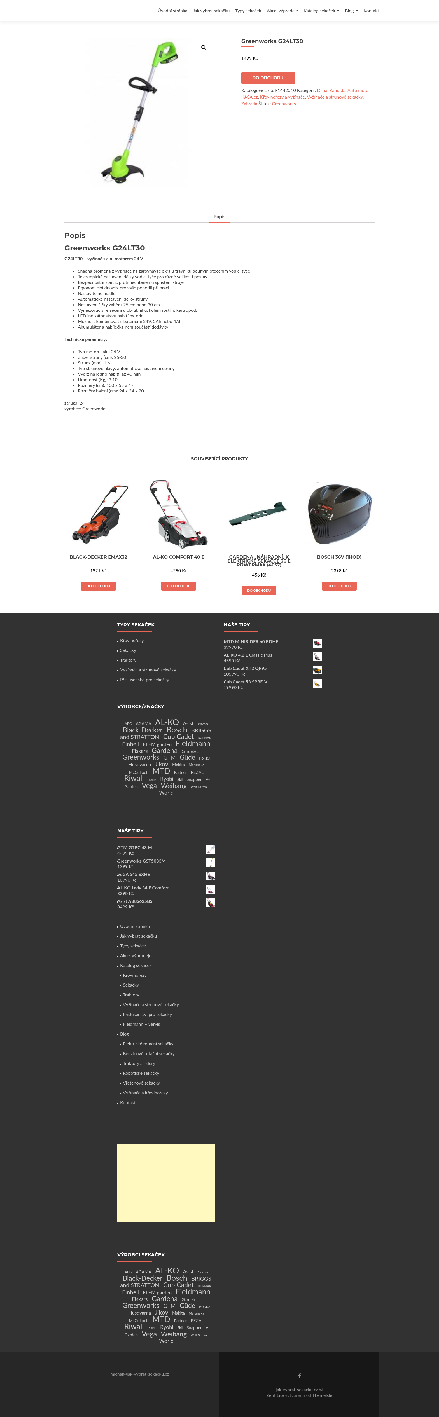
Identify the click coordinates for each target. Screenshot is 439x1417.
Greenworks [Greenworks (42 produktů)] (140, 757)
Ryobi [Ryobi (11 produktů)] (166, 779)
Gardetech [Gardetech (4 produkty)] (191, 751)
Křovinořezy (132, 640)
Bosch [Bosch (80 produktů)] (177, 729)
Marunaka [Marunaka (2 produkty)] (196, 765)
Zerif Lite (275, 1395)
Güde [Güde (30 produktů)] (187, 757)
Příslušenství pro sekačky (144, 679)
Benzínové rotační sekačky (149, 1053)
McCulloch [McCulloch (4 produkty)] (138, 772)
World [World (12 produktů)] (166, 792)
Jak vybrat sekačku (211, 10)
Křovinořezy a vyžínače (282, 96)
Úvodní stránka (172, 10)
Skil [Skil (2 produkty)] (180, 779)
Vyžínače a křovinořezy (145, 1092)
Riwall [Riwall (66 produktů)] (134, 778)
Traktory (128, 659)
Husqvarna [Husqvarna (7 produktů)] (140, 764)
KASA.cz (249, 96)
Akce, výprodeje (282, 10)
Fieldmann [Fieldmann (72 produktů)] (193, 743)
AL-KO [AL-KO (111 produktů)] (167, 722)
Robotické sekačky (141, 1073)
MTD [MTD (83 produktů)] (161, 771)
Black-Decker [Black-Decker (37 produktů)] (143, 730)
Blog (349, 10)
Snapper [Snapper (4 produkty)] (194, 779)
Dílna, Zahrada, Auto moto (342, 90)
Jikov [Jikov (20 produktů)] (161, 764)
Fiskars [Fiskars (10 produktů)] (140, 751)
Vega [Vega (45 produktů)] (149, 785)
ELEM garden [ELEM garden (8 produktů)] (157, 744)
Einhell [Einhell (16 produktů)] (130, 744)
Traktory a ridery (139, 1063)
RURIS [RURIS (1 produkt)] (152, 779)
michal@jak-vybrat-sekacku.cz (139, 1373)
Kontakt (371, 10)
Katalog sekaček (319, 10)
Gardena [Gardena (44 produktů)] (165, 750)
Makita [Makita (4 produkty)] (178, 764)
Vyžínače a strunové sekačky (335, 96)
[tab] (219, 216)
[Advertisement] (166, 1183)
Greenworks (284, 103)
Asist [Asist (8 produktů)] (188, 723)
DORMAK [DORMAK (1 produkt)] (204, 737)
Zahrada (249, 103)
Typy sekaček (248, 10)
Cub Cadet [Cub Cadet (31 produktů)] (178, 736)
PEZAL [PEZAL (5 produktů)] (197, 772)
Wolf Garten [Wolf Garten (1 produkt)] (199, 787)
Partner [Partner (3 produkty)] (180, 772)
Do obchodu (268, 78)
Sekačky (128, 650)
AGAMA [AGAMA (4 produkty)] (143, 723)
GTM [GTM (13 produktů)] (169, 757)
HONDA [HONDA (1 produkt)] (204, 758)
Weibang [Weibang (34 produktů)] (174, 785)
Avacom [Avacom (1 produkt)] (202, 724)
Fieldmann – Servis (141, 1024)
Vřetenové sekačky (141, 1082)
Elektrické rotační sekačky (148, 1043)
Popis (219, 216)
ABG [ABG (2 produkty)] (128, 724)
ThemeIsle (322, 1395)
